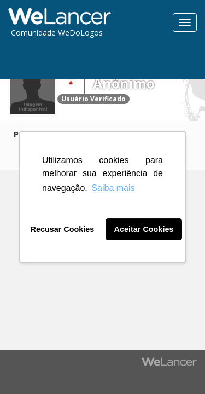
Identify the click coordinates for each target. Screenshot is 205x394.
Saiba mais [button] (112, 188)
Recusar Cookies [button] (63, 229)
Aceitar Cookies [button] (144, 229)
